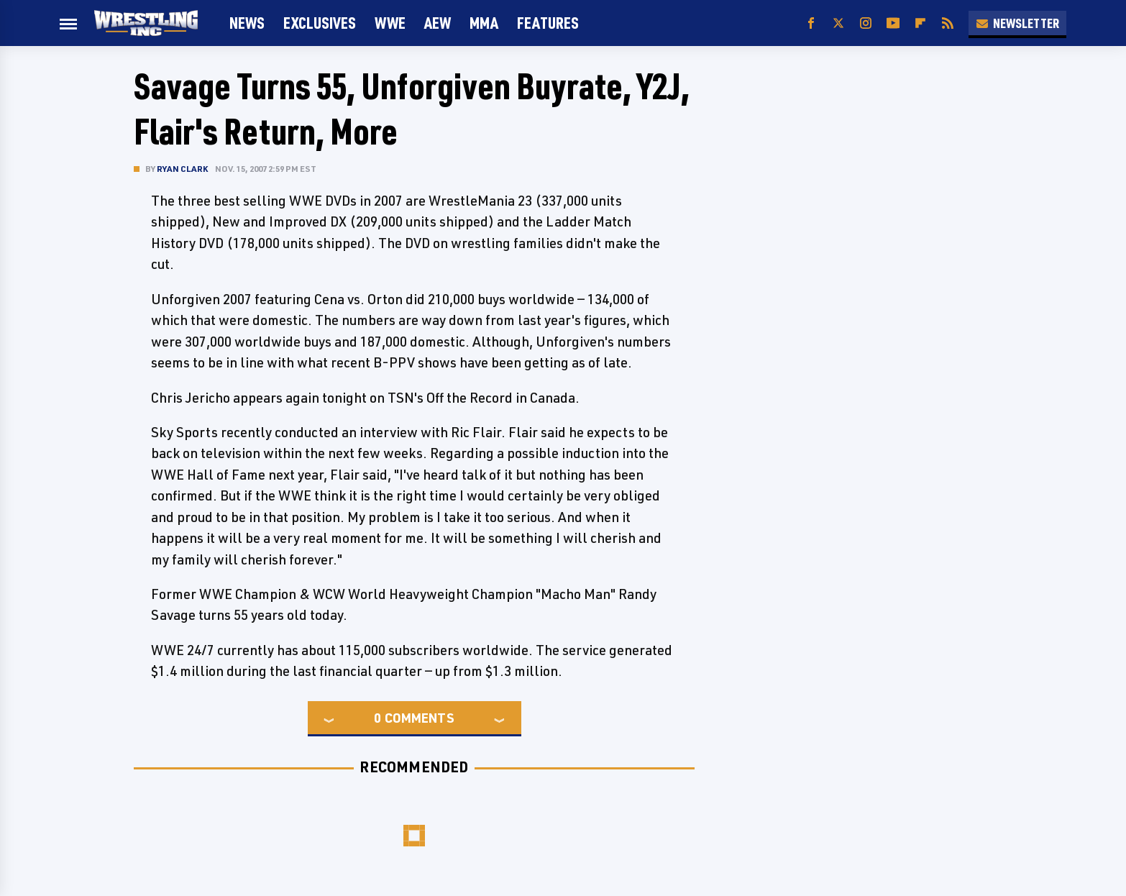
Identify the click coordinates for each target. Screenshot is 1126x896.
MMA (484, 22)
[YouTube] (893, 23)
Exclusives (319, 22)
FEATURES (548, 22)
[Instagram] (865, 23)
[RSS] (947, 23)
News (247, 22)
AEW (437, 22)
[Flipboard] (920, 23)
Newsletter (1017, 23)
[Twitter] (838, 23)
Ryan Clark (182, 168)
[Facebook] (811, 23)
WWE (390, 22)
